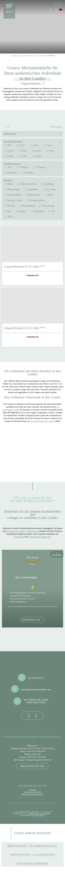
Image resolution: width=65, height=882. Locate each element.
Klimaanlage (13, 189)
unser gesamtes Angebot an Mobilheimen (22, 531)
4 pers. (11, 150)
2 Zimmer (40, 167)
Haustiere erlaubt (29, 184)
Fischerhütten (19, 537)
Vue (53, 211)
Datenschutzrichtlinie (39, 813)
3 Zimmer (12, 172)
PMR (50, 195)
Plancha (11, 205)
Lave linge (51, 189)
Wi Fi (10, 216)
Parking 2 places (37, 200)
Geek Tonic (40, 815)
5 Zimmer (28, 172)
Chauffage (49, 184)
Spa (9, 211)
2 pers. (36, 145)
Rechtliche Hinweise (32, 795)
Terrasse (22, 211)
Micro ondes (34, 195)
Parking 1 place (15, 200)
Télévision (39, 211)
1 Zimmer (23, 167)
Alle (10, 145)
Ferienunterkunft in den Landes (42, 421)
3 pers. (50, 145)
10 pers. (38, 156)
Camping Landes (16, 55)
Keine (10, 184)
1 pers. (22, 145)
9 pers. (24, 156)
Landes (32, 790)
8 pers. (11, 156)
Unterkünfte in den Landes (35, 55)
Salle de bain (48, 205)
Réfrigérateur (29, 205)
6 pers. (38, 150)
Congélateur (32, 189)
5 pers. (24, 150)
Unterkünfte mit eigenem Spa (39, 537)
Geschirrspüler (14, 195)
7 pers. (52, 150)
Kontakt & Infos (32, 792)
